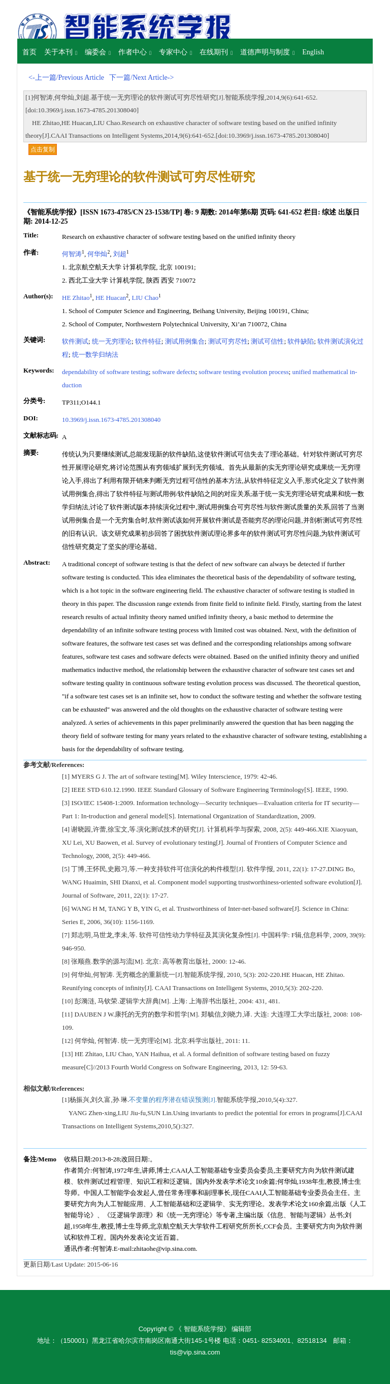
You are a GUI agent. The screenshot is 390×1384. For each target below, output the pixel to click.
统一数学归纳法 (95, 354)
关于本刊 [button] (60, 52)
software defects (174, 372)
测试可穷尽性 (228, 341)
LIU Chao (145, 297)
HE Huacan (110, 297)
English (313, 52)
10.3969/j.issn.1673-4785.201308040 (111, 419)
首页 (29, 52)
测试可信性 (267, 341)
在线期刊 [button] (216, 52)
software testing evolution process (243, 372)
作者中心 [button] (134, 52)
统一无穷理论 (112, 341)
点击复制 (42, 149)
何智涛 (72, 254)
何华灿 (97, 254)
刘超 (119, 254)
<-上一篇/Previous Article (66, 77)
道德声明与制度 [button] (267, 52)
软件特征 (148, 341)
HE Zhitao (76, 297)
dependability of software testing (105, 372)
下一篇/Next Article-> (141, 77)
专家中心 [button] (175, 52)
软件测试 (75, 341)
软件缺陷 (300, 341)
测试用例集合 (185, 341)
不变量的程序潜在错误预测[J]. (173, 1099)
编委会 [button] (98, 52)
